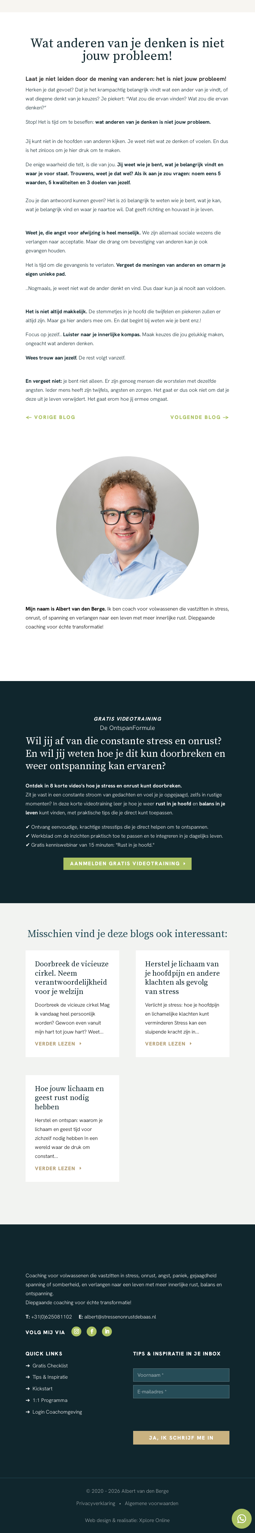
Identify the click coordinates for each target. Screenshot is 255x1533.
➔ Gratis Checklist (47, 1365)
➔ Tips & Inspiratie (47, 1376)
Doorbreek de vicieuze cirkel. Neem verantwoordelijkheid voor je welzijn (72, 978)
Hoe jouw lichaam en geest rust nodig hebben (69, 1098)
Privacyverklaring (95, 1503)
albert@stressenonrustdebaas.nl (120, 1316)
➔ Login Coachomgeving (54, 1411)
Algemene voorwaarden (151, 1503)
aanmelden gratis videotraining (125, 863)
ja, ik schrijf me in (181, 1437)
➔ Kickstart (39, 1388)
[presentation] (183, 1415)
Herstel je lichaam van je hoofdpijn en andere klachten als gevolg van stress (182, 978)
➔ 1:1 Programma (46, 1400)
